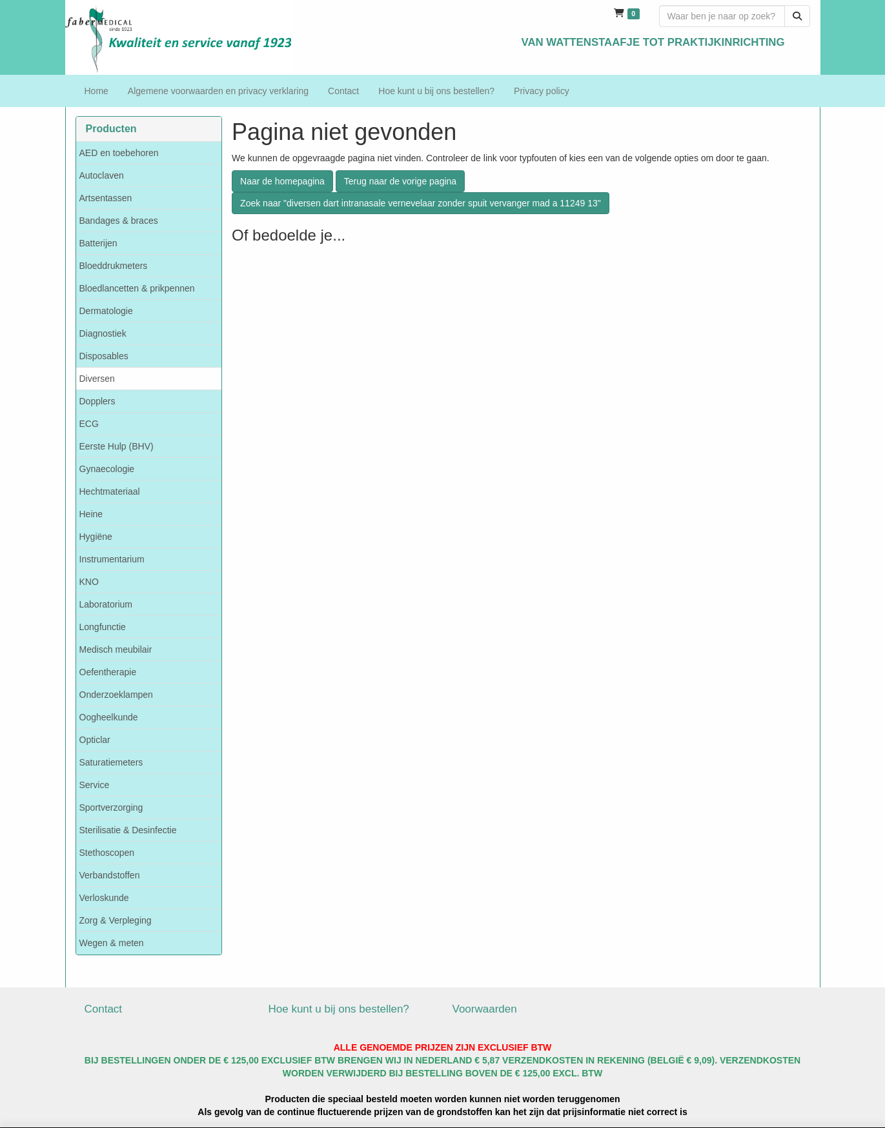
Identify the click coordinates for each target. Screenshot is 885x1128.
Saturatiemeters (111, 762)
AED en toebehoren (119, 153)
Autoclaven (101, 175)
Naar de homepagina (282, 181)
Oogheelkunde (108, 717)
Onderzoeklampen (116, 694)
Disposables (103, 356)
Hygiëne (95, 536)
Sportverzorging (111, 807)
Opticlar (94, 740)
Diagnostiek (103, 333)
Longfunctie (102, 627)
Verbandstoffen (109, 875)
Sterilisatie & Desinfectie (128, 830)
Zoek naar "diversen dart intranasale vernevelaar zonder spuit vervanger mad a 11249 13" (420, 203)
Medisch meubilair (115, 649)
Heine (91, 514)
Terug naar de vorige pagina (400, 181)
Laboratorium (106, 604)
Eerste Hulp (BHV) (116, 446)
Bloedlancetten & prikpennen (137, 288)
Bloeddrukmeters (113, 266)
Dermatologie (106, 311)
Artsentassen (105, 198)
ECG (89, 424)
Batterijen (98, 243)
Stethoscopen (107, 852)
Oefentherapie (108, 672)
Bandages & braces (118, 220)
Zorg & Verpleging (115, 920)
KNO (89, 582)
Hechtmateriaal (109, 491)
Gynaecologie (107, 469)
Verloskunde (104, 898)
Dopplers (97, 401)
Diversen (97, 378)
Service (94, 785)
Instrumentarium (112, 559)
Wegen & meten (111, 943)
